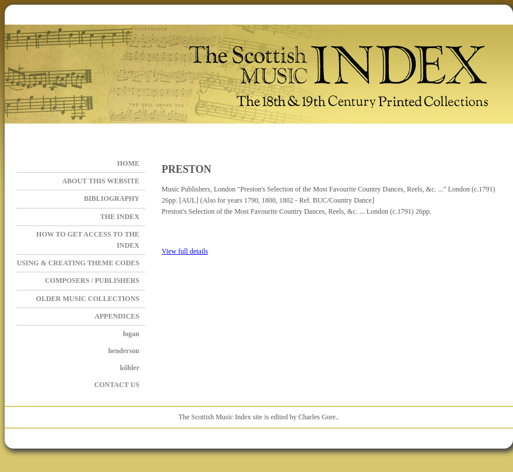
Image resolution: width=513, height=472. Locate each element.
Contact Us (116, 385)
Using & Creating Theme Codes (77, 263)
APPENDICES (116, 316)
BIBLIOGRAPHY (111, 198)
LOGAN (131, 334)
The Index (119, 217)
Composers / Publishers (92, 280)
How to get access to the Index (87, 239)
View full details (185, 251)
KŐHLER (129, 368)
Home (128, 163)
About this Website (100, 181)
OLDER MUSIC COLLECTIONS (87, 299)
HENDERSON (123, 351)
